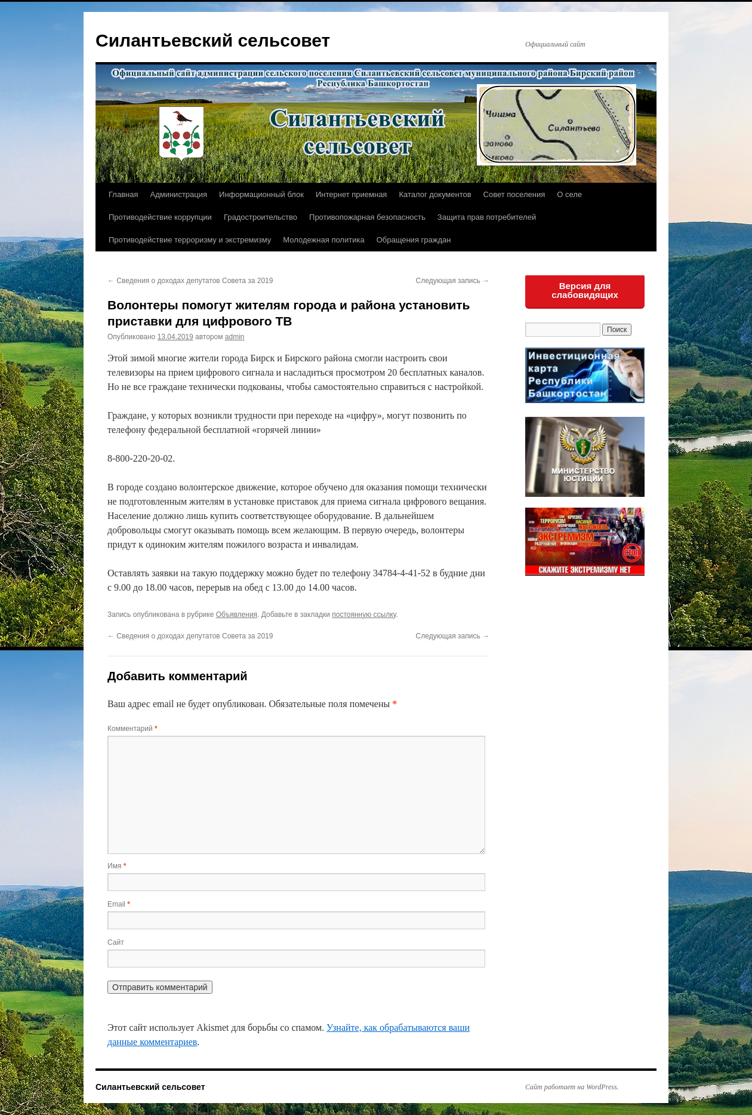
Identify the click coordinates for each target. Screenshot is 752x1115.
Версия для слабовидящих (584, 290)
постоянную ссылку (364, 614)
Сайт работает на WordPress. (572, 1087)
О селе (569, 194)
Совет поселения (514, 194)
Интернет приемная (351, 194)
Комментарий (132, 728)
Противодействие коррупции (160, 217)
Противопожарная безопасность (367, 217)
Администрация (178, 194)
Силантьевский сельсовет (212, 40)
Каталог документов (435, 194)
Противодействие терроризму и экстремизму (190, 239)
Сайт (115, 942)
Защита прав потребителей (486, 217)
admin (235, 337)
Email (118, 904)
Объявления (236, 614)
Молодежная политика (323, 239)
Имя (116, 866)
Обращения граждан (414, 239)
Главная (123, 194)
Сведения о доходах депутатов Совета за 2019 (190, 281)
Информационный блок (261, 194)
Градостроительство (260, 217)
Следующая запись (452, 281)
